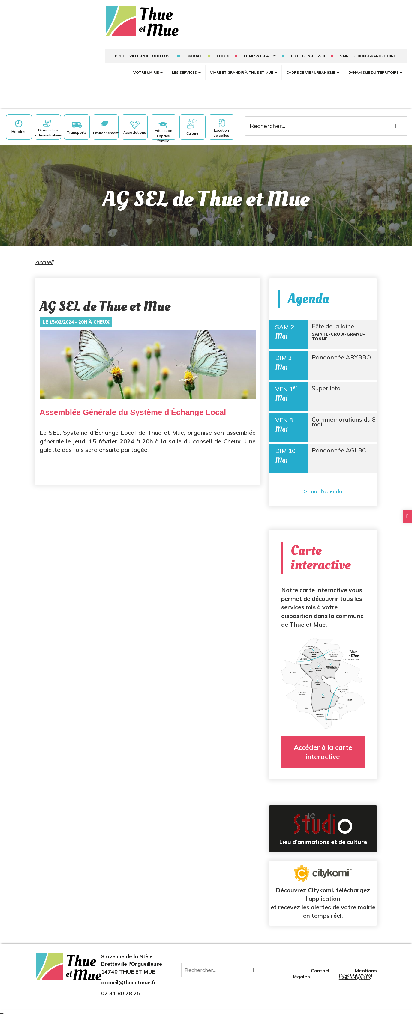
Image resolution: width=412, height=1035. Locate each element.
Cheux (223, 56)
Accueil (44, 262)
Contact (321, 988)
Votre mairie (148, 72)
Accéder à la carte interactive (323, 769)
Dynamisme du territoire (375, 72)
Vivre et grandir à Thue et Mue (243, 72)
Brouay (194, 56)
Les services (186, 72)
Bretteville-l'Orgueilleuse (143, 56)
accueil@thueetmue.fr (128, 999)
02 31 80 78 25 (120, 1010)
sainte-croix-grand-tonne (368, 56)
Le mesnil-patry (260, 56)
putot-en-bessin (308, 56)
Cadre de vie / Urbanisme (312, 72)
